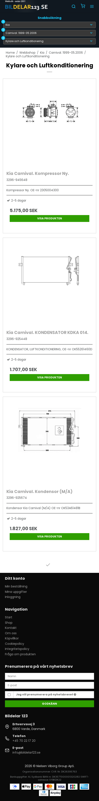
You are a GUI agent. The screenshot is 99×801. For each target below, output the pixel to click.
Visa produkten (49, 218)
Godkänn (49, 703)
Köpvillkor (12, 638)
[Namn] (49, 676)
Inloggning (12, 597)
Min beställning (16, 586)
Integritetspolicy (17, 649)
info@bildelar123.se (26, 752)
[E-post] (49, 685)
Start (8, 617)
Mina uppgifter (16, 592)
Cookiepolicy (14, 644)
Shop (8, 622)
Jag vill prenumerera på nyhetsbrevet (46, 694)
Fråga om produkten (20, 654)
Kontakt (11, 628)
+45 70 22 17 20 (24, 741)
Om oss (11, 633)
